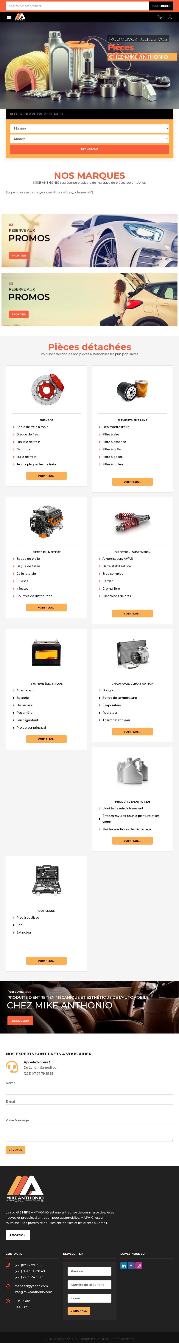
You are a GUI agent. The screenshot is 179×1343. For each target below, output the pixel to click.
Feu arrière (24, 712)
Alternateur (25, 690)
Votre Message (89, 1130)
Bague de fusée (28, 566)
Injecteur (23, 588)
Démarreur (24, 705)
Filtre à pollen (112, 464)
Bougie (107, 690)
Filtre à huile (111, 449)
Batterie (22, 698)
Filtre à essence (114, 442)
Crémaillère (111, 588)
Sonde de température (119, 698)
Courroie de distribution (34, 596)
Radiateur (109, 712)
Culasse (22, 581)
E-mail (89, 1106)
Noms (89, 1088)
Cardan (107, 581)
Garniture (23, 449)
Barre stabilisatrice (116, 566)
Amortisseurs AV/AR (117, 558)
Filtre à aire (110, 434)
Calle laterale (26, 573)
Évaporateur (111, 705)
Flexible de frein (28, 442)
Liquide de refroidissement (122, 808)
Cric (19, 925)
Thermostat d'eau (116, 720)
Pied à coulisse (27, 917)
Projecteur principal (31, 727)
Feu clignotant (27, 720)
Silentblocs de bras (116, 596)
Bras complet (112, 573)
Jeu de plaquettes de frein (36, 464)
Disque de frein (27, 434)
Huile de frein (26, 457)
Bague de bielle (28, 558)
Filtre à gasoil (112, 457)
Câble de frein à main (32, 427)
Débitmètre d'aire (115, 427)
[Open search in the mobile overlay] (89, 5)
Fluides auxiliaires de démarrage (126, 829)
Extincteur (24, 932)
